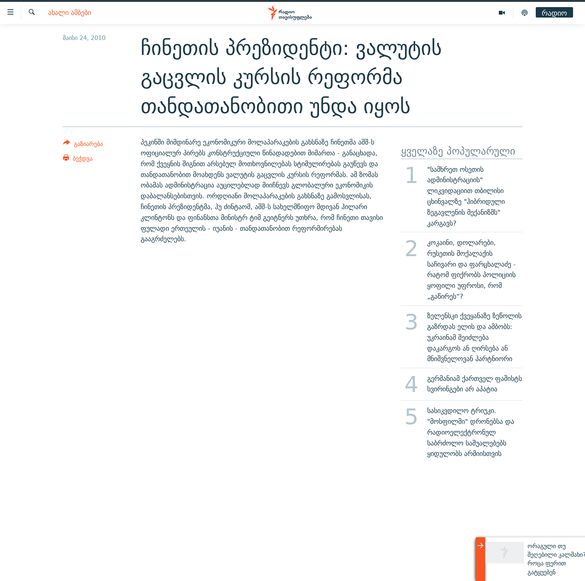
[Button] (83, 145)
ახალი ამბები (69, 12)
